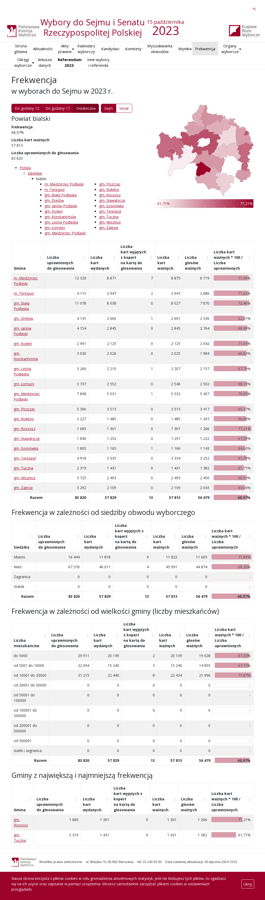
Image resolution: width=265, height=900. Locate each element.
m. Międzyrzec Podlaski (64, 184)
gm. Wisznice (110, 222)
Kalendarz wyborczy (86, 48)
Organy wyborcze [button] (230, 48)
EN (245, 8)
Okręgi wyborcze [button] (23, 62)
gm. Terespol (110, 211)
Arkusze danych (45, 62)
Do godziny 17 (58, 108)
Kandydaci (110, 48)
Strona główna (20, 48)
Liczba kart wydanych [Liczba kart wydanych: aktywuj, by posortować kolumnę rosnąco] (100, 263)
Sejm (108, 108)
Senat (124, 108)
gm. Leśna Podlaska (61, 222)
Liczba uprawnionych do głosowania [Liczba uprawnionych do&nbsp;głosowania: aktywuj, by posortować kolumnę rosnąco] (60, 263)
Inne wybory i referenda (98, 62)
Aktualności (43, 48)
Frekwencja (205, 48)
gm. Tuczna (109, 216)
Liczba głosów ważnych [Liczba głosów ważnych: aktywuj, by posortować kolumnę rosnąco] (193, 263)
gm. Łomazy (55, 227)
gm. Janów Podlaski (61, 205)
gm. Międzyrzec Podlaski (65, 233)
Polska (25, 167)
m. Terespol (54, 189)
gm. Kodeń (54, 211)
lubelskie (35, 173)
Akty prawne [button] (65, 48)
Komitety (133, 48)
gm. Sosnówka (111, 205)
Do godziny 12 (27, 108)
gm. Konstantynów (60, 216)
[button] (183, 49)
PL (255, 8)
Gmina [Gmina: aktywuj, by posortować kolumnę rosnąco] (20, 268)
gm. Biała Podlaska (61, 195)
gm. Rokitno (109, 189)
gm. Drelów (54, 200)
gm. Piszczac (110, 184)
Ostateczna (85, 108)
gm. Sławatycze (112, 200)
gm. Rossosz (110, 195)
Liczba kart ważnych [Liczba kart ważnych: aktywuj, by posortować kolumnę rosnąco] (165, 263)
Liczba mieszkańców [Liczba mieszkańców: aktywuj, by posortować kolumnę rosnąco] (26, 643)
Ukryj (248, 883)
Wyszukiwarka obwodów (159, 48)
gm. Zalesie (108, 227)
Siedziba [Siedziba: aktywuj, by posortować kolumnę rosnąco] (21, 547)
